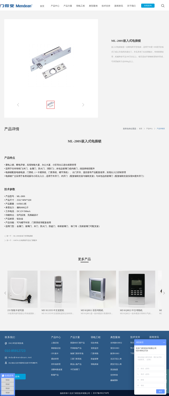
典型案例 (93, 6)
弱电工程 (80, 6)
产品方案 (68, 6)
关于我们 (131, 6)
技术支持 (106, 6)
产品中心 (55, 6)
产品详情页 (161, 129)
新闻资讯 (118, 6)
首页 (42, 6)
